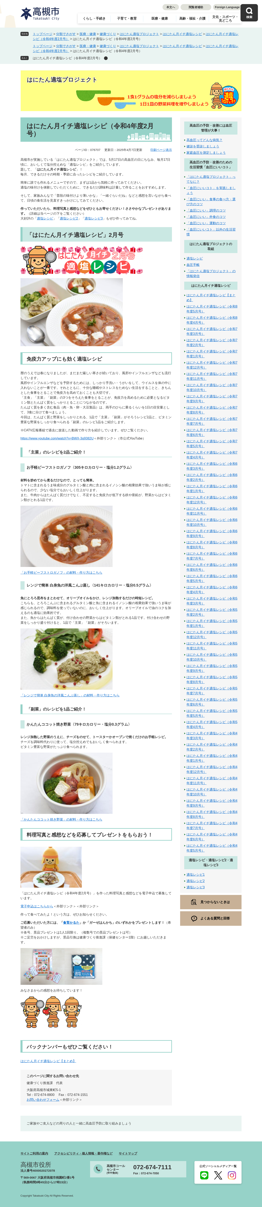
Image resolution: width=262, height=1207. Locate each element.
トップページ (42, 34)
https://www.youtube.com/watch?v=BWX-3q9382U (57, 438)
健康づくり (108, 34)
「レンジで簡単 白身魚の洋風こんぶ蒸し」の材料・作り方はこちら (70, 695)
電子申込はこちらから (36, 906)
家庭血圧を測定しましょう (206, 152)
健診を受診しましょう (202, 146)
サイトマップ (128, 1153)
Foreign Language (227, 7)
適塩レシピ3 (94, 218)
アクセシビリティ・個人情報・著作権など (83, 1153)
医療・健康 (159, 18)
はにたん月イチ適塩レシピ (182, 34)
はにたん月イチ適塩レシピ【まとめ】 (48, 1061)
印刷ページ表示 (161, 150)
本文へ (170, 7)
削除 (106, 58)
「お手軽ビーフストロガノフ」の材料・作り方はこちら (61, 572)
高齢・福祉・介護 (192, 18)
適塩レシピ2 (69, 218)
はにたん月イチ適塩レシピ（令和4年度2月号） (67, 58)
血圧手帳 (193, 265)
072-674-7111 (152, 1167)
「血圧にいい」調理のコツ (206, 210)
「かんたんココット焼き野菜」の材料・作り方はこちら (61, 819)
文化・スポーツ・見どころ (225, 18)
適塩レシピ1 (195, 874)
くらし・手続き (94, 18)
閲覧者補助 (196, 7)
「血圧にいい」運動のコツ (206, 223)
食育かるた (71, 922)
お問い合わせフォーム (43, 1099)
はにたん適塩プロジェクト (139, 34)
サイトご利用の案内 (34, 1153)
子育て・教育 (127, 18)
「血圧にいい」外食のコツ (206, 217)
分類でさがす (66, 34)
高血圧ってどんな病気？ (204, 140)
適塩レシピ (45, 218)
